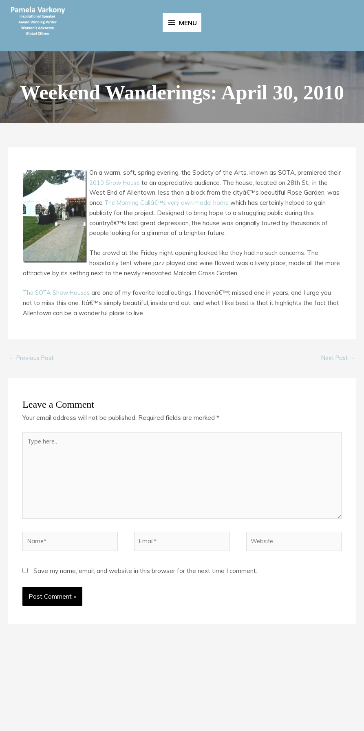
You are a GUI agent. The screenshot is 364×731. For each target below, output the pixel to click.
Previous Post (33, 416)
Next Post (336, 416)
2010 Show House (115, 241)
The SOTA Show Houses (58, 351)
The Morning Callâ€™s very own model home (168, 261)
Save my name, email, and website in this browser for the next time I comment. (145, 635)
